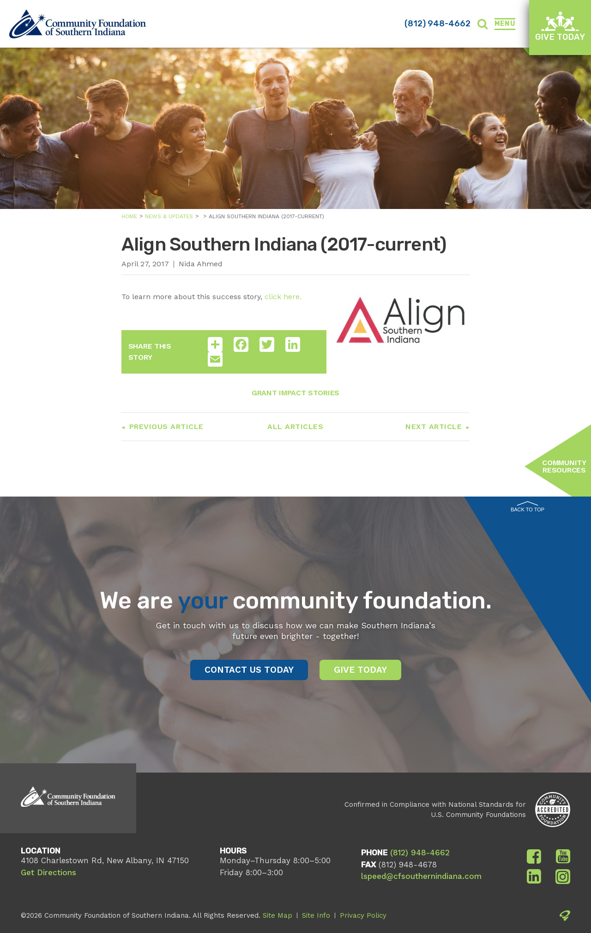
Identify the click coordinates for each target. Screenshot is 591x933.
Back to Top (527, 506)
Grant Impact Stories (295, 392)
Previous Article (166, 426)
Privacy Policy (363, 915)
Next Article (433, 426)
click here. (283, 296)
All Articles (295, 426)
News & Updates (169, 216)
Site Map (277, 915)
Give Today (560, 27)
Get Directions (48, 872)
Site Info (316, 915)
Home (129, 216)
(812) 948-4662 (437, 23)
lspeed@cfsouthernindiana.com (421, 876)
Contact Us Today (249, 669)
